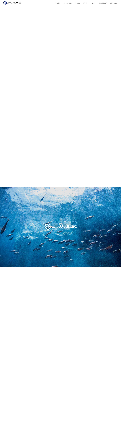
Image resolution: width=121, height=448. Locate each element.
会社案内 (77, 3)
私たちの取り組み (67, 3)
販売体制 (58, 3)
